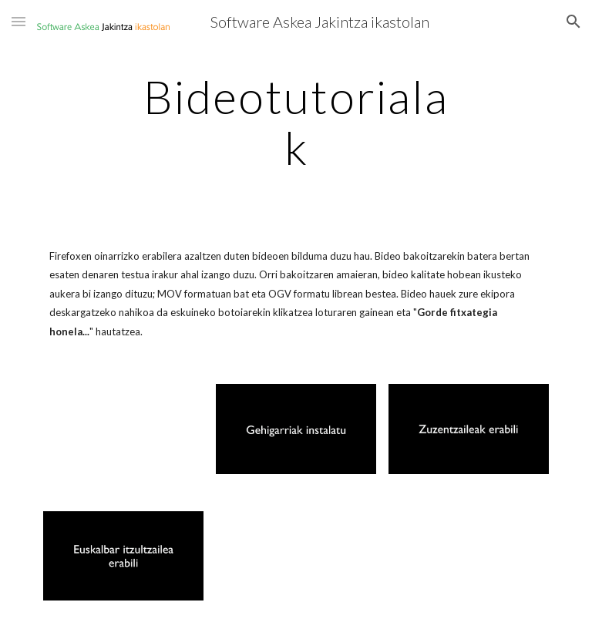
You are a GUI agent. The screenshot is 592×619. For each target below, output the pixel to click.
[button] (18, 21)
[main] (296, 122)
